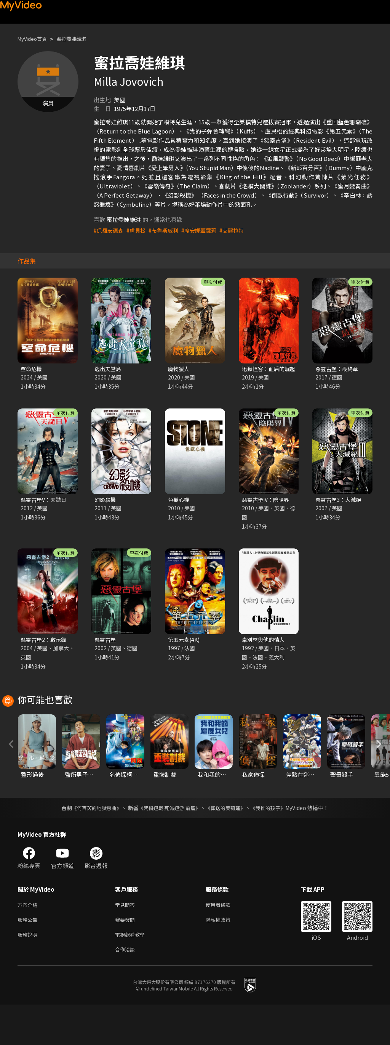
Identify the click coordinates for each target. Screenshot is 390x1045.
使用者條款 (224, 941)
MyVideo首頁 (35, 39)
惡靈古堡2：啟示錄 (45, 641)
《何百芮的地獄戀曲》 (91, 843)
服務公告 (29, 957)
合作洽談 (126, 989)
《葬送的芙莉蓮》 (228, 843)
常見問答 (126, 941)
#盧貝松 (138, 230)
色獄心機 (179, 501)
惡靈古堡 (105, 641)
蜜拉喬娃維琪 (79, 39)
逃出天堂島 (108, 369)
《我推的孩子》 (273, 843)
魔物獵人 (179, 369)
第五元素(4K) (185, 641)
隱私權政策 (224, 957)
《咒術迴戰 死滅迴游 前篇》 (169, 843)
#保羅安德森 (109, 230)
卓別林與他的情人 (265, 641)
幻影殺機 (105, 501)
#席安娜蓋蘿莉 (205, 230)
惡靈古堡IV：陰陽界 (267, 501)
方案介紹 (29, 941)
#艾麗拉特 (240, 230)
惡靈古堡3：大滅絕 (339, 501)
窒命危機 (32, 369)
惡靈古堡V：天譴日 (45, 501)
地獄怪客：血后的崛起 (270, 369)
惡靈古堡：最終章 (338, 369)
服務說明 (29, 973)
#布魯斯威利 (167, 230)
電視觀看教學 (132, 973)
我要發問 (126, 957)
